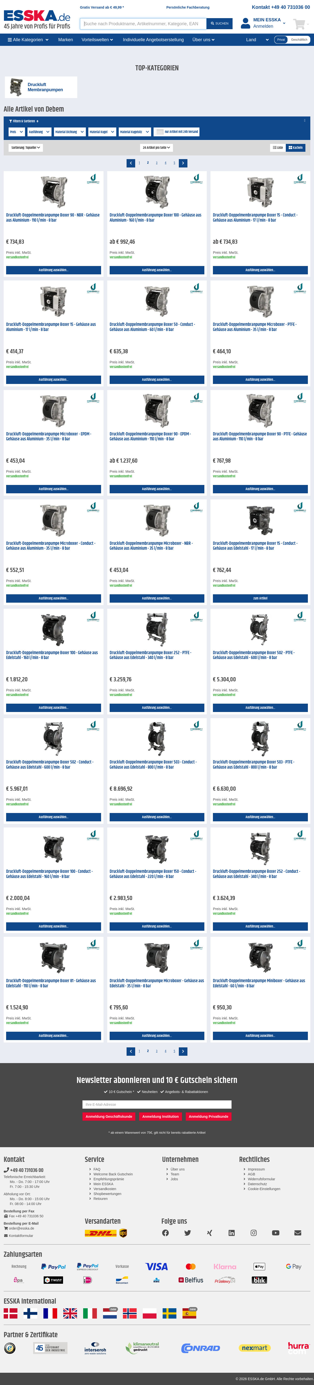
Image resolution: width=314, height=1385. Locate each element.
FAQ (96, 1169)
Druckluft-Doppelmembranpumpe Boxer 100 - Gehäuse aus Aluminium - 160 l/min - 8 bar (155, 218)
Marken (65, 39)
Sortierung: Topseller (26, 148)
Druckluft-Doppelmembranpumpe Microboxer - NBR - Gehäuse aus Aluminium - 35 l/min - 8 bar (151, 546)
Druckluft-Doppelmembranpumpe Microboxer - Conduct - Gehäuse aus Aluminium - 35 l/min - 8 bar (50, 546)
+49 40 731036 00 (23, 1170)
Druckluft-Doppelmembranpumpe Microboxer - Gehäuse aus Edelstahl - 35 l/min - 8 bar (157, 984)
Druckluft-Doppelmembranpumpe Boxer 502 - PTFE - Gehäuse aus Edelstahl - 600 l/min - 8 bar (254, 655)
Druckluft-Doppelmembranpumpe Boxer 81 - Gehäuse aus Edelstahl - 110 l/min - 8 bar (51, 984)
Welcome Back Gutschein (113, 1174)
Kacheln (295, 148)
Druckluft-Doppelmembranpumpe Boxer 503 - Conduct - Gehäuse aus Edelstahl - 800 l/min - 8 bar (153, 765)
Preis (17, 132)
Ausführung (39, 132)
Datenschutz (257, 1184)
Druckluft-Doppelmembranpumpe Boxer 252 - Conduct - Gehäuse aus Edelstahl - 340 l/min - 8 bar (256, 874)
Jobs (174, 1179)
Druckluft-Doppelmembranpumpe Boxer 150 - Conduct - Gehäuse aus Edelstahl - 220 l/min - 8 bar (153, 874)
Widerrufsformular (261, 1179)
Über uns (178, 1169)
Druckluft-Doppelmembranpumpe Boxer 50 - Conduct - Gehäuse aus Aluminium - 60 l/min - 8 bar (152, 327)
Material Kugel (102, 132)
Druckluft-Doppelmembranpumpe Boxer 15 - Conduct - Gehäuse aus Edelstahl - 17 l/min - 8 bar (255, 546)
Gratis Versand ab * (102, 7)
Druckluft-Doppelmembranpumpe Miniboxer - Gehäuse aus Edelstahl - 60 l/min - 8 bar (259, 984)
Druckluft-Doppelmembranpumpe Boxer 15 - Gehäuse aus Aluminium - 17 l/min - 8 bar (51, 327)
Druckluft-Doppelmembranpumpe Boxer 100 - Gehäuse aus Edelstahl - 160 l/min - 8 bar (52, 655)
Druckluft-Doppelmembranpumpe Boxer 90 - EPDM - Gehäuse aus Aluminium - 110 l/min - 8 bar (150, 437)
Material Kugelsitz (135, 132)
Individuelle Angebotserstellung (153, 39)
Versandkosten (104, 1189)
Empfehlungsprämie (108, 1179)
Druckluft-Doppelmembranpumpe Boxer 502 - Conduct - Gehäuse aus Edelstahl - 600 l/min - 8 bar (49, 765)
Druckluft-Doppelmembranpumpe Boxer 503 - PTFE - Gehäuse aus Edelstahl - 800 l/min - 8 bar (253, 765)
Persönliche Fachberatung (187, 7)
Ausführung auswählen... (53, 270)
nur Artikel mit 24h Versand (181, 131)
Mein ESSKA (103, 1184)
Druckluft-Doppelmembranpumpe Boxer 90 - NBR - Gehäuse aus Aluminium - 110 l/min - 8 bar (53, 218)
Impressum (256, 1169)
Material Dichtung (69, 132)
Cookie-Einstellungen (264, 1189)
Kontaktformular (18, 1236)
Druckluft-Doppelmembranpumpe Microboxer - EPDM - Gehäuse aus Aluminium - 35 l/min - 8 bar (48, 437)
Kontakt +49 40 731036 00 (281, 7)
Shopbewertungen (107, 1194)
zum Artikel (260, 598)
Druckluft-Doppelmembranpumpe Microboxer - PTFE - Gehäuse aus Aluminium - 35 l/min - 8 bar (255, 327)
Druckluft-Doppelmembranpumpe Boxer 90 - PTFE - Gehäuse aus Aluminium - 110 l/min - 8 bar (260, 437)
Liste (278, 148)
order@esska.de (19, 1228)
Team (175, 1174)
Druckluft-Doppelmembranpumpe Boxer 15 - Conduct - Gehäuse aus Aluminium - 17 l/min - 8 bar (255, 218)
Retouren (100, 1199)
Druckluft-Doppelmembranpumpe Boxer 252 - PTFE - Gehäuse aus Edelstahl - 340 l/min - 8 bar (150, 655)
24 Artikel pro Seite (156, 148)
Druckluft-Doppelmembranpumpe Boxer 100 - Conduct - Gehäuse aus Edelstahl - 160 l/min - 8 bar (49, 874)
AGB (251, 1174)
